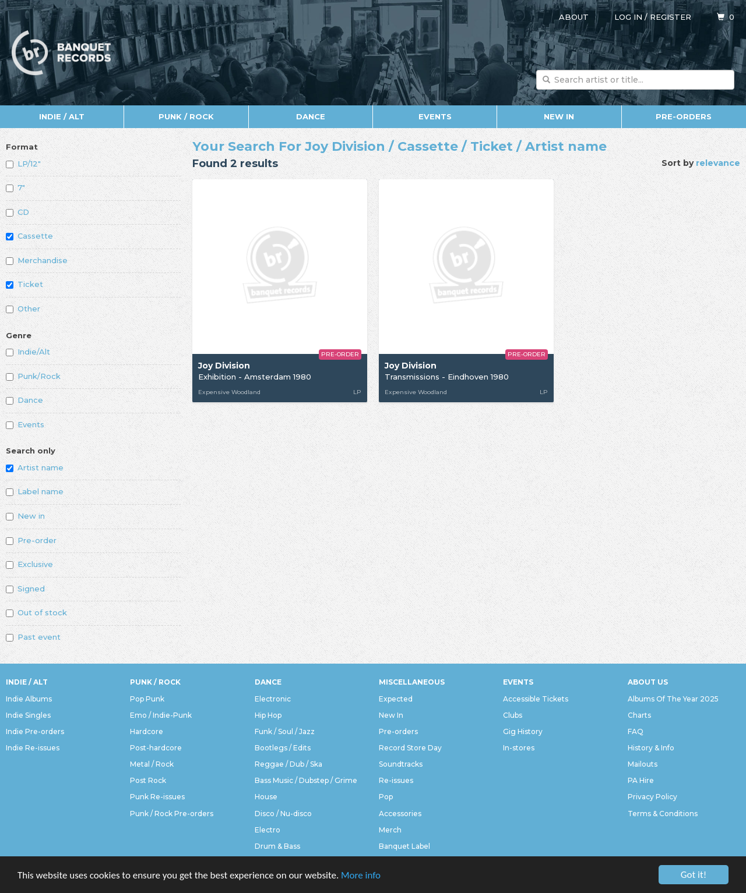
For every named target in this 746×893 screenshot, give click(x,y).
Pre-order (31, 540)
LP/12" (23, 163)
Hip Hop (268, 715)
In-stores (518, 747)
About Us (648, 682)
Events (435, 116)
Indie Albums (29, 698)
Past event (33, 637)
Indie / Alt (62, 116)
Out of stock (36, 612)
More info (361, 876)
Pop (386, 796)
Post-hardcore (156, 747)
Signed (25, 588)
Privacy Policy (652, 796)
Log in (628, 17)
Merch (390, 829)
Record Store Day (410, 747)
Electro (267, 829)
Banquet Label (404, 846)
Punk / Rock (186, 116)
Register (670, 17)
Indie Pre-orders (35, 731)
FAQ (635, 731)
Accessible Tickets (535, 698)
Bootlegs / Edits (283, 747)
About (574, 17)
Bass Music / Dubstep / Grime (306, 780)
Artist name (35, 467)
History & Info (651, 747)
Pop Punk (147, 698)
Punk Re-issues (157, 796)
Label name (35, 491)
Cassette (29, 235)
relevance (718, 163)
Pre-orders (684, 116)
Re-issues (396, 780)
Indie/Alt (28, 351)
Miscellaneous (412, 682)
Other (23, 308)
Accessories (400, 813)
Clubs (512, 715)
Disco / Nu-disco (283, 813)
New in (25, 515)
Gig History (523, 731)
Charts (639, 715)
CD (17, 212)
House (266, 796)
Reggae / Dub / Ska (288, 764)
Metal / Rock (152, 764)
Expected (396, 698)
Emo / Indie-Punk (161, 715)
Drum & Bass (277, 846)
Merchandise (37, 260)
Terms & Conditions (663, 813)
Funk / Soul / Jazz (285, 731)
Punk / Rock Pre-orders (171, 813)
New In (559, 116)
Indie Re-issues (32, 747)
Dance (310, 116)
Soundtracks (401, 764)
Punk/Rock (33, 376)
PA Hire (641, 780)
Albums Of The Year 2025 (673, 698)
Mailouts (642, 764)
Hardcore (146, 731)
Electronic (273, 698)
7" (15, 187)
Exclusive (29, 564)
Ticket (24, 284)
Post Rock (148, 780)
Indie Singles (28, 715)
